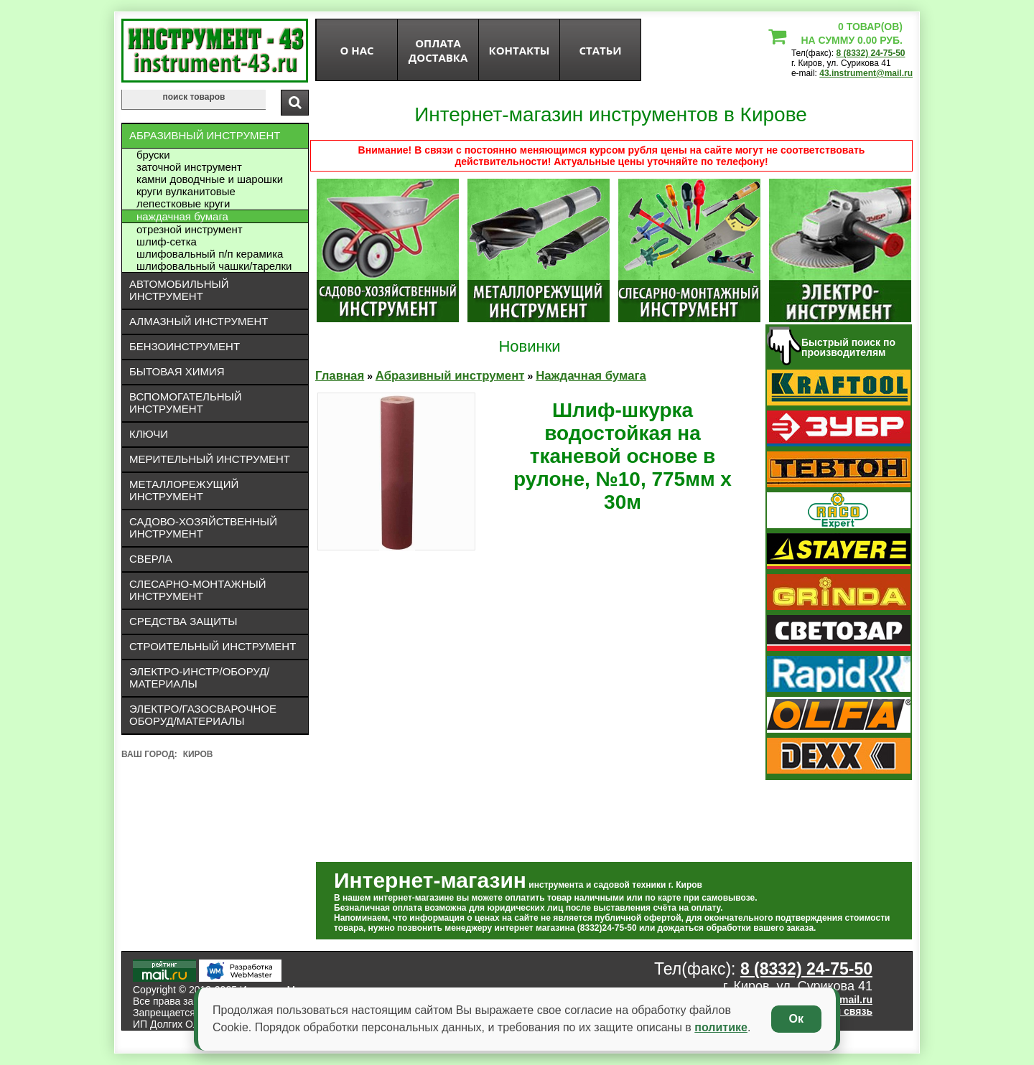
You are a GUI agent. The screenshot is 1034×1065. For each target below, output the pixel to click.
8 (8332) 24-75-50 (870, 53)
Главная (339, 376)
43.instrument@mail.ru (866, 73)
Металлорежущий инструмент (183, 490)
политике (720, 1027)
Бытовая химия (177, 371)
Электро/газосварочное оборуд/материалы (202, 715)
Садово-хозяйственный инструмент (203, 527)
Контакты (519, 50)
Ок (796, 1019)
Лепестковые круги (183, 203)
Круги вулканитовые (186, 191)
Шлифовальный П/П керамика (209, 254)
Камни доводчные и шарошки (209, 179)
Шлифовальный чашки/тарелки (214, 266)
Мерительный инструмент (209, 459)
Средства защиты (183, 621)
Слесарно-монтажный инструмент (197, 590)
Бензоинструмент (184, 346)
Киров (198, 754)
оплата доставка (438, 50)
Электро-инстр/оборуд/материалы (199, 677)
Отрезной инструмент (189, 229)
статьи (600, 50)
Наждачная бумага (182, 216)
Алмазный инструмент (198, 321)
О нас (356, 50)
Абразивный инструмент (204, 135)
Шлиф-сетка (166, 241)
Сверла (150, 559)
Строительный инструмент (212, 646)
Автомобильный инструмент (179, 290)
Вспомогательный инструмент (185, 402)
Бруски (153, 155)
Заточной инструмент (189, 167)
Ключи (148, 434)
